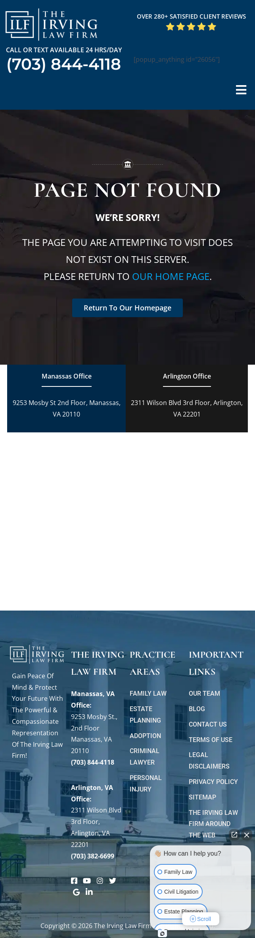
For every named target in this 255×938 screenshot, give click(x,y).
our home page (170, 276)
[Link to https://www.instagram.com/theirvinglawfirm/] (100, 880)
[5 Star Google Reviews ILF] (191, 25)
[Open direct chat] (234, 834)
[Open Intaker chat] (162, 933)
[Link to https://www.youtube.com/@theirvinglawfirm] (87, 880)
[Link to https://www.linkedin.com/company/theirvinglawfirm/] (89, 892)
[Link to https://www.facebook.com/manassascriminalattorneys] (74, 880)
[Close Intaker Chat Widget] (246, 834)
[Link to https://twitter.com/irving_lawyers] (112, 880)
